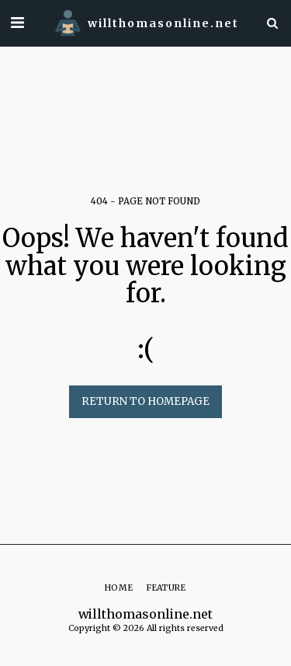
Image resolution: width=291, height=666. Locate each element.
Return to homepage (145, 401)
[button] (17, 22)
